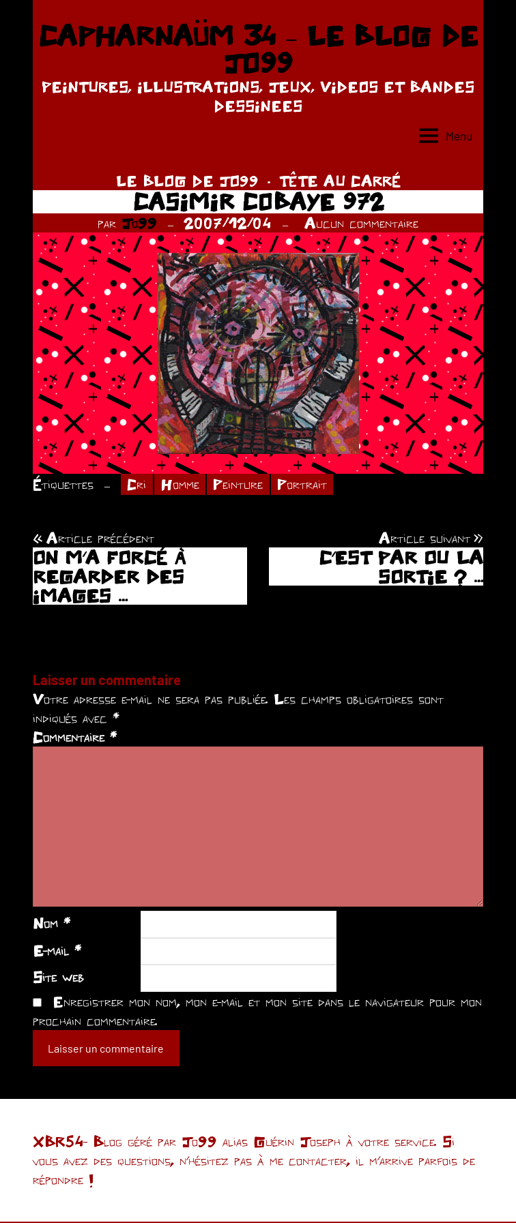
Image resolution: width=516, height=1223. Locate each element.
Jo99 (139, 222)
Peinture (241, 484)
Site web (58, 977)
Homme (182, 484)
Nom (51, 923)
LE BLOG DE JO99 (187, 180)
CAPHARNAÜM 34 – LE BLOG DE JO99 (258, 49)
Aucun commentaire (361, 222)
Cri (137, 484)
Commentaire (75, 737)
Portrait (305, 484)
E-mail (57, 951)
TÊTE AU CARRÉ (340, 180)
